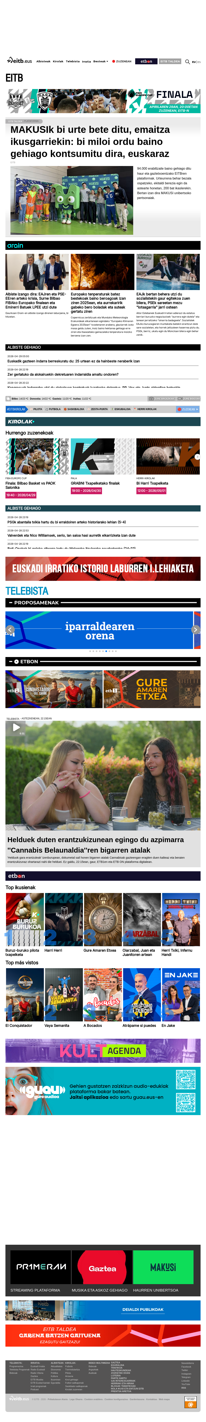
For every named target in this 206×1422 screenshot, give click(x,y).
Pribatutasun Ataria (58, 1399)
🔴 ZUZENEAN (186, 409)
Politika (54, 1373)
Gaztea (34, 1376)
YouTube (185, 1384)
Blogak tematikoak (123, 1386)
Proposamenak (36, 603)
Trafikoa (117, 1368)
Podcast (35, 1389)
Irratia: (35, 1363)
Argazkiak (93, 1369)
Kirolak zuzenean (73, 1389)
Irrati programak (38, 1386)
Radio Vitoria (37, 1373)
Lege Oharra (76, 1399)
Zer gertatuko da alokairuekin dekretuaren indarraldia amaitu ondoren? (62, 374)
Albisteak (43, 61)
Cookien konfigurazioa (116, 1399)
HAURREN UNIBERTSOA (155, 1290)
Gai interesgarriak (123, 1381)
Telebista (73, 61)
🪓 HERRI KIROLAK (145, 409)
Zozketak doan (120, 1373)
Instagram (186, 1374)
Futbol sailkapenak (74, 1383)
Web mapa (164, 1399)
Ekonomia (56, 1369)
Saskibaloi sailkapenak (76, 1386)
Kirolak (58, 61)
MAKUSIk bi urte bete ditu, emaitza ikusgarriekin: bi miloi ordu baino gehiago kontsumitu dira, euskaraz (90, 141)
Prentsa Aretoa (121, 1391)
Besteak (99, 61)
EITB (14, 78)
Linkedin (185, 1381)
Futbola (69, 1366)
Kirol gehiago (71, 1379)
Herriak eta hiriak (122, 1383)
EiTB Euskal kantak (40, 1383)
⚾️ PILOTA (36, 409)
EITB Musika (37, 1379)
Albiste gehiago (24, 347)
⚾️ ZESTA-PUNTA (97, 409)
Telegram (186, 1377)
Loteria (116, 1375)
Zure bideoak (189, 398)
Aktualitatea (56, 1366)
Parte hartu (119, 1378)
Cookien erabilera (93, 1399)
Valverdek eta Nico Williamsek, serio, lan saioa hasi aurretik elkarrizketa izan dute (71, 535)
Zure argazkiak (161, 398)
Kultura (54, 1376)
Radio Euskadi (38, 1369)
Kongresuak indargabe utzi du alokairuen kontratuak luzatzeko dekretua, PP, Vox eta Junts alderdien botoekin (93, 388)
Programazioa (16, 1366)
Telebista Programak (19, 1369)
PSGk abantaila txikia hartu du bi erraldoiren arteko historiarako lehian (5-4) (66, 522)
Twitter (184, 1370)
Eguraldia (55, 1383)
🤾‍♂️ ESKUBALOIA (121, 409)
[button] (198, 457)
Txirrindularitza (72, 1369)
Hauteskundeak (121, 1370)
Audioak (93, 1373)
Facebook (186, 1367)
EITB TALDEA (170, 61)
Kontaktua (151, 1399)
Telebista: (15, 1363)
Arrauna (69, 1376)
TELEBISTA (26, 591)
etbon (29, 661)
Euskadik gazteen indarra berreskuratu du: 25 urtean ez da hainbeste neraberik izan (73, 361)
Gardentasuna (137, 1399)
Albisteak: (57, 1363)
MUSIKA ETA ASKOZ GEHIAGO (100, 1290)
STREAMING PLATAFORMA (35, 1290)
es (199, 62)
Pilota (68, 1373)
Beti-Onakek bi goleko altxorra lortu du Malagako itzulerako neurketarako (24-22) (71, 549)
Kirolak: (70, 1363)
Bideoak (13, 1373)
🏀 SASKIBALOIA (74, 409)
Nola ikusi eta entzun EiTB (127, 1388)
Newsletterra (187, 1363)
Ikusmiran (56, 1379)
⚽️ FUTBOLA (53, 409)
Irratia (86, 61)
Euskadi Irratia (38, 1366)
